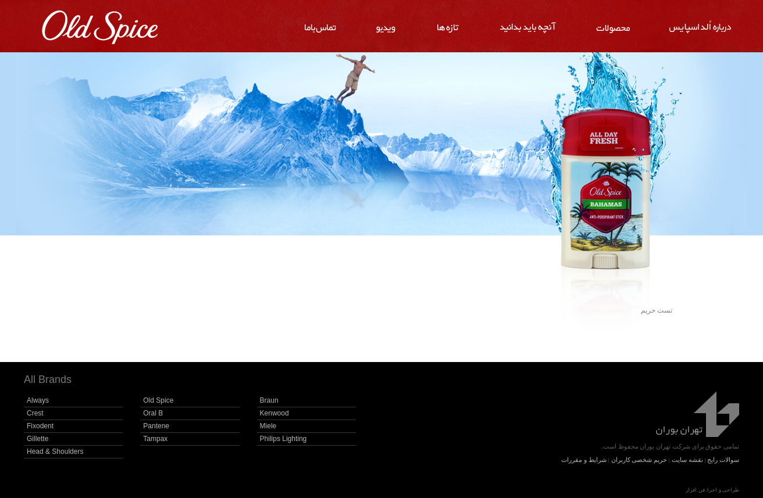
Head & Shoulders (55, 451)
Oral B (153, 413)
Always (38, 400)
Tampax (155, 439)
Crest (35, 413)
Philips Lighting (283, 439)
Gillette (37, 439)
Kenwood (274, 413)
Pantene (156, 426)
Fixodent (40, 426)
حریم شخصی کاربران (639, 459)
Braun (269, 400)
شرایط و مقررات (584, 459)
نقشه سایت (687, 459)
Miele (268, 426)
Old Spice (158, 400)
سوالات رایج (723, 459)
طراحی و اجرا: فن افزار (712, 490)
